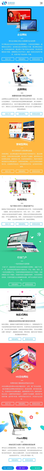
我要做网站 (22, 59)
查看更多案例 (36, 59)
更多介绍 (8, 59)
